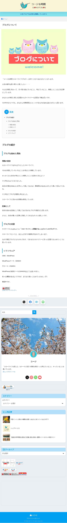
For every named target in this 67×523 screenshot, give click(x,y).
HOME (33, 515)
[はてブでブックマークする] (36, 302)
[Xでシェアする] (23, 302)
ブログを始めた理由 (14, 121)
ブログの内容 (12, 130)
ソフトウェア (12, 133)
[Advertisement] (33, 493)
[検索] (34, 313)
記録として (13, 127)
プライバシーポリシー (33, 518)
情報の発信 (13, 124)
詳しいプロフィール (9, 372)
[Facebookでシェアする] (30, 302)
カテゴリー (6, 400)
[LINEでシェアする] (43, 302)
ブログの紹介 (10, 117)
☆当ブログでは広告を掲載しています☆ (33, 14)
